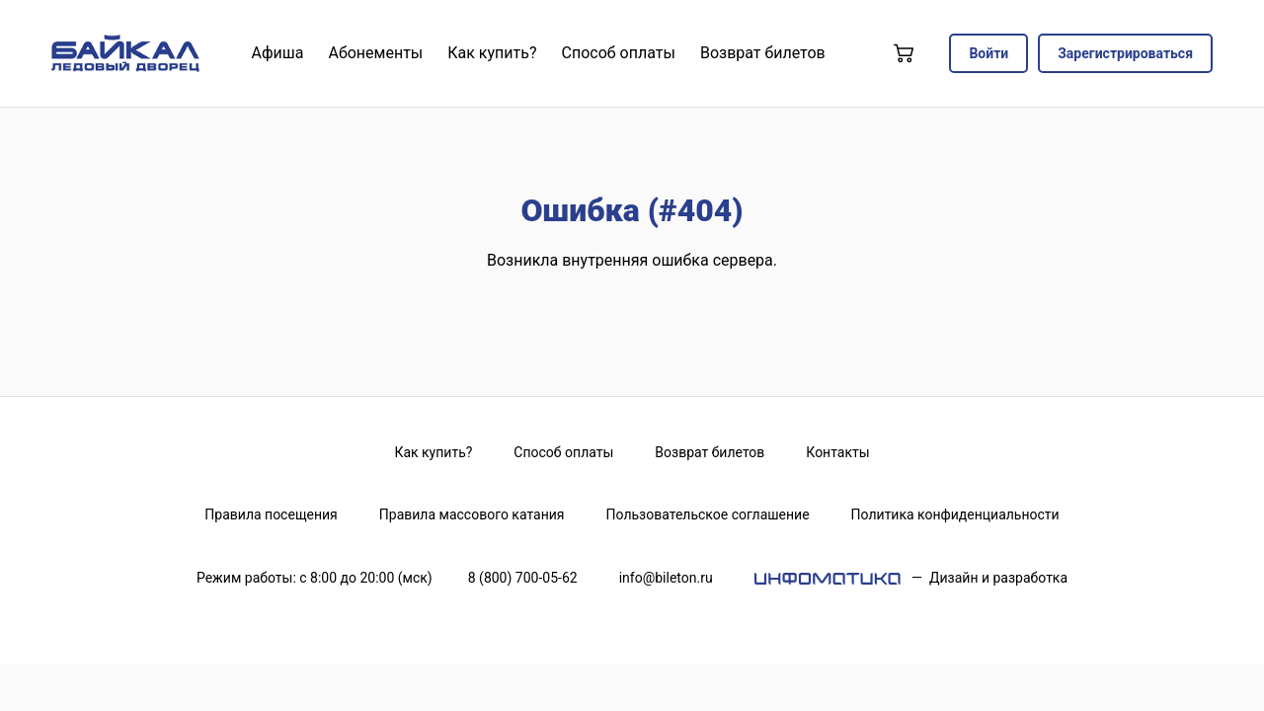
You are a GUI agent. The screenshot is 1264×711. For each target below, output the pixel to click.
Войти (988, 53)
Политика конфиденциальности (955, 514)
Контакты (837, 452)
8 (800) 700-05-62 (523, 578)
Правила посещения (270, 514)
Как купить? (433, 452)
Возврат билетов (709, 452)
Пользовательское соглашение (708, 514)
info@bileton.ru (666, 578)
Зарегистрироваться (1125, 53)
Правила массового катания (472, 514)
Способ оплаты (563, 452)
